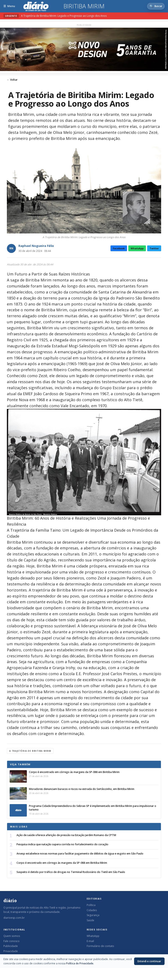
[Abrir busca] (156, 6)
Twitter (154, 248)
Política (91, 905)
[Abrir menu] (9, 6)
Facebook (119, 248)
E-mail (90, 941)
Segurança (93, 915)
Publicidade (10, 946)
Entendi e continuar (149, 961)
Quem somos (11, 936)
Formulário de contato (100, 946)
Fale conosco (11, 941)
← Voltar (12, 80)
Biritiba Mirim (84, 6)
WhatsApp (137, 248)
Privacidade (10, 951)
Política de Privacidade (79, 963)
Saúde (90, 920)
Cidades (92, 910)
